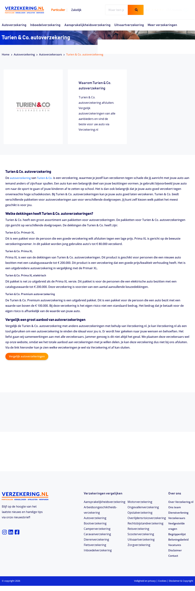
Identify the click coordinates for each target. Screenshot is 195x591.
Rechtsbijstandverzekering (145, 523)
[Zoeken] (136, 10)
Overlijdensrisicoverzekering (147, 518)
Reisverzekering (138, 529)
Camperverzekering (97, 529)
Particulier (58, 10)
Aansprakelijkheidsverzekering (87, 25)
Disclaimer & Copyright (181, 586)
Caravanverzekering (97, 534)
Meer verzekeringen (162, 25)
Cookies (162, 586)
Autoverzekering (14, 25)
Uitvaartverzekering (129, 25)
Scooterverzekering (141, 534)
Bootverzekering (95, 523)
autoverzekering (21, 178)
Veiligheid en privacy (145, 586)
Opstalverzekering (140, 512)
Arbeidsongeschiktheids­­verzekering (100, 509)
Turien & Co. (46, 178)
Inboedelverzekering (45, 25)
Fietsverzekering (95, 545)
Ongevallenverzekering (143, 507)
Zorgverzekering (139, 545)
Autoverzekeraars (50, 54)
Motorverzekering (140, 502)
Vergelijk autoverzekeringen (28, 356)
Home (6, 54)
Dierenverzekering (96, 539)
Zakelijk (76, 10)
